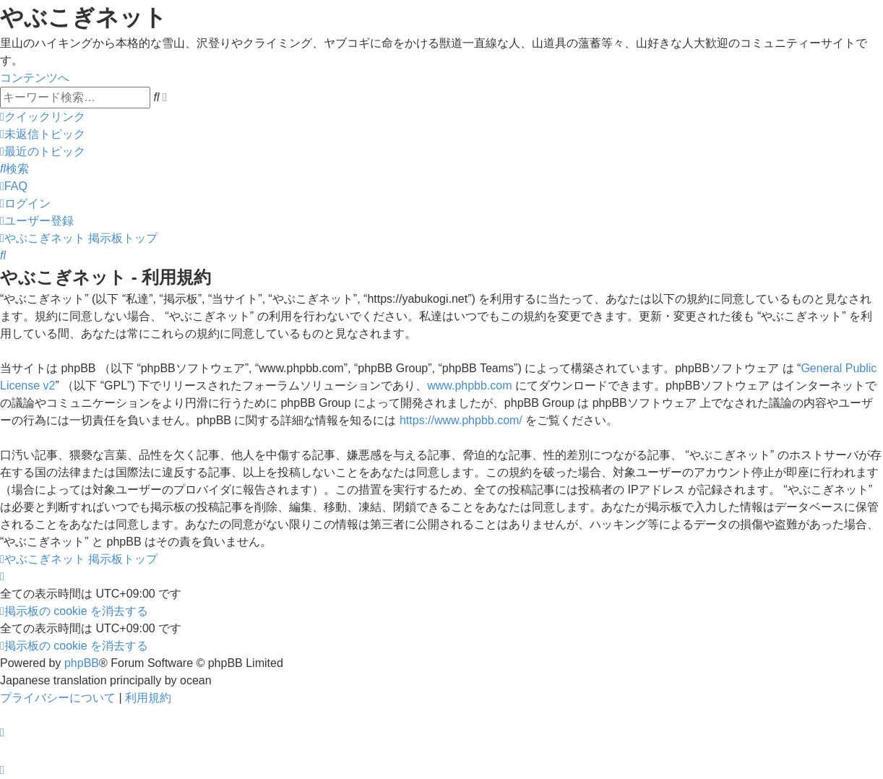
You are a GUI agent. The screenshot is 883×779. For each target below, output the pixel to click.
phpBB (81, 663)
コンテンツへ (34, 78)
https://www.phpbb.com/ (461, 420)
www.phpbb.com (469, 385)
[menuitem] (42, 134)
